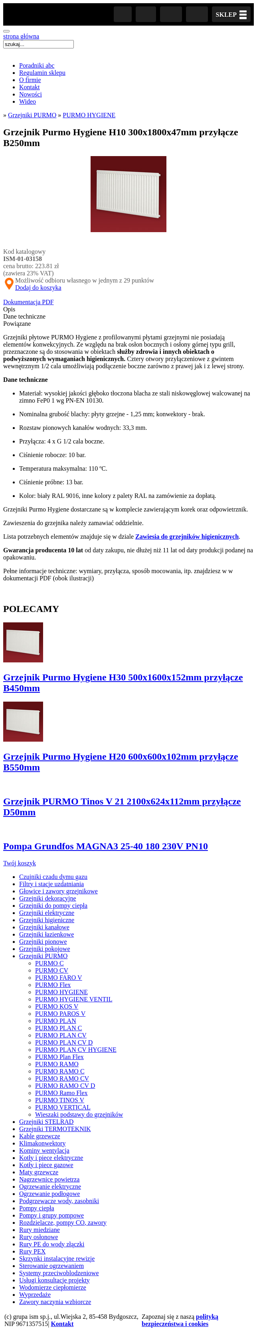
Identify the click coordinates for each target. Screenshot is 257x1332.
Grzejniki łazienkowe (46, 934)
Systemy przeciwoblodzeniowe (59, 1273)
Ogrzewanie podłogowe (49, 1193)
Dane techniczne (24, 316)
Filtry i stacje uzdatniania (51, 884)
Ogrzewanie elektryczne (50, 1186)
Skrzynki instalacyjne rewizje (57, 1258)
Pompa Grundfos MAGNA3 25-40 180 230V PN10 (105, 846)
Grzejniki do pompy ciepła (53, 905)
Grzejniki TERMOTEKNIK (55, 1128)
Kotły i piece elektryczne (51, 1157)
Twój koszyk (19, 863)
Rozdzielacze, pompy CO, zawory (63, 1222)
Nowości (30, 94)
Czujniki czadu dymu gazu (53, 876)
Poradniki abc (36, 65)
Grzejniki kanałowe (44, 927)
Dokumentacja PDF (28, 302)
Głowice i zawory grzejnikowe (58, 891)
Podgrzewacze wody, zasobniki (59, 1201)
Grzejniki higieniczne (46, 920)
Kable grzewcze (39, 1136)
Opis (9, 309)
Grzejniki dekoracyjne (47, 898)
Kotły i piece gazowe (46, 1164)
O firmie (30, 79)
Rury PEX (32, 1251)
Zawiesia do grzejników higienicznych (187, 536)
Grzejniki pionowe (43, 941)
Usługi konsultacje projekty (54, 1280)
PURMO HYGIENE (89, 115)
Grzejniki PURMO (32, 115)
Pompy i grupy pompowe (51, 1215)
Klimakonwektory (42, 1143)
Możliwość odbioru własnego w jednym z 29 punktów (78, 280)
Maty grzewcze (38, 1172)
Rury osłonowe (38, 1237)
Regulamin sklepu (42, 72)
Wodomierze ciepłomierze (52, 1287)
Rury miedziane (39, 1229)
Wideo (27, 101)
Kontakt (29, 87)
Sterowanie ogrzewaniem (51, 1265)
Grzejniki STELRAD (46, 1121)
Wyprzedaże (35, 1294)
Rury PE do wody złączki (52, 1244)
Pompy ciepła (36, 1208)
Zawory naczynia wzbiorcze (55, 1301)
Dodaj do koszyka (38, 287)
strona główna (21, 36)
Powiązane (17, 323)
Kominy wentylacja (44, 1150)
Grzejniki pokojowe (44, 948)
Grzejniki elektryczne (46, 912)
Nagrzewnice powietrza (49, 1179)
